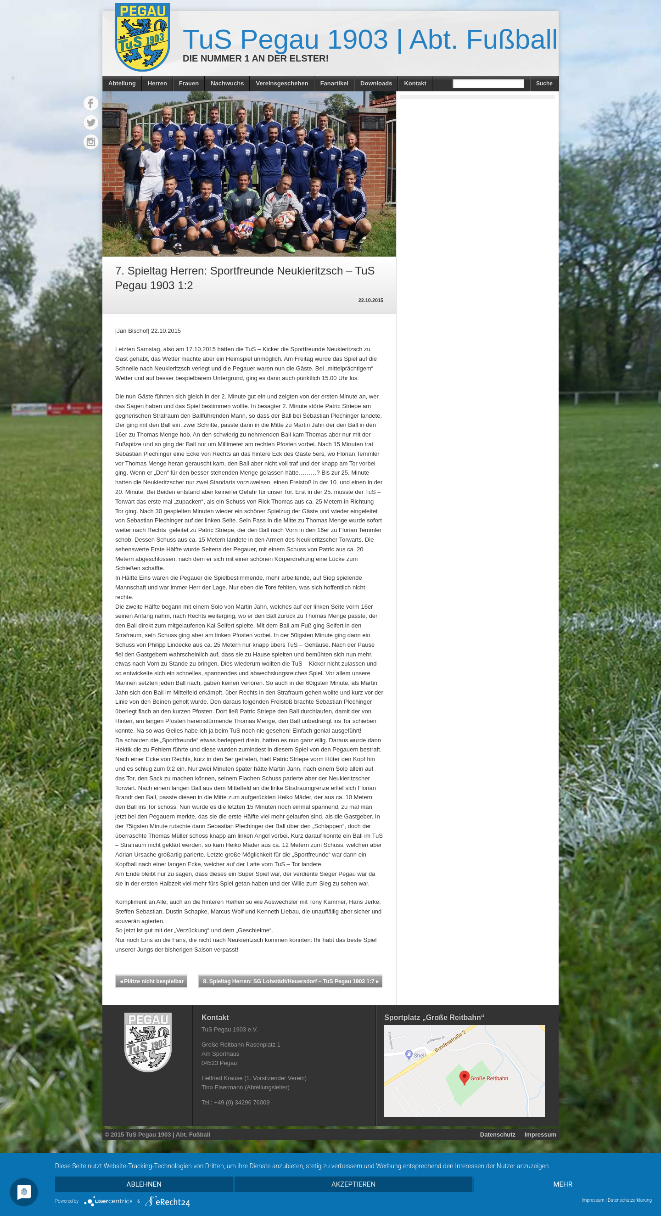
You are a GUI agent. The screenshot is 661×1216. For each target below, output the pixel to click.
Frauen (189, 83)
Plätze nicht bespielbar (152, 981)
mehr (562, 1184)
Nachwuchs (227, 83)
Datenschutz (497, 1134)
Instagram (91, 142)
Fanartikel (334, 83)
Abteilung (122, 83)
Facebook (91, 103)
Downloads (376, 83)
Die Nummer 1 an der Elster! (256, 58)
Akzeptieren (353, 1184)
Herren (157, 83)
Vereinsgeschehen (282, 83)
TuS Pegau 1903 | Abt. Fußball (370, 39)
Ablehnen (144, 1184)
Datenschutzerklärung (630, 1200)
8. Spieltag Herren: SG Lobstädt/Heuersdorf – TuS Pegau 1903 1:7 (291, 981)
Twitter (91, 122)
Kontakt (415, 83)
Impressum (540, 1134)
